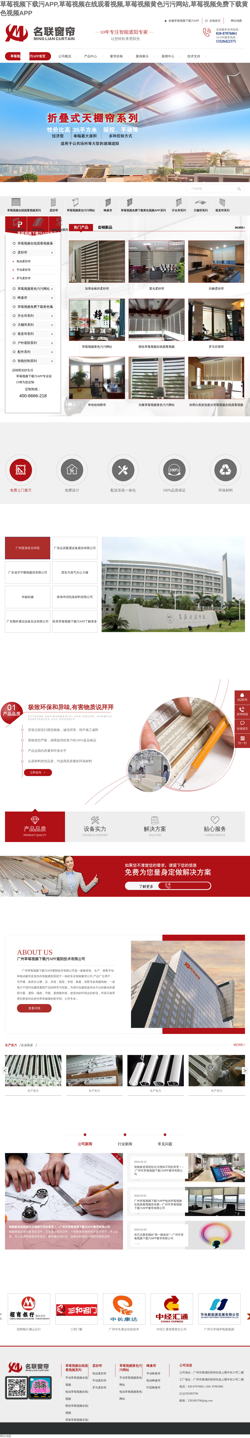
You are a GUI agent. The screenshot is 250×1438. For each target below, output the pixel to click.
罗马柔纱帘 (24, 278)
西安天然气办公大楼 (74, 572)
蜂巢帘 (22, 297)
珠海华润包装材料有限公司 (75, 597)
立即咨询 (35, 772)
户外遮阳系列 (27, 343)
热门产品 (81, 227)
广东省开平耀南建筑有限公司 (27, 572)
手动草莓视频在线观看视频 (79, 1381)
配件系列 (24, 352)
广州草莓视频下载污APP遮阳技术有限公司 (66, 954)
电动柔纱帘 (24, 261)
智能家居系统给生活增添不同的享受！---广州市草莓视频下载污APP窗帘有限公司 (159, 1170)
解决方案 (155, 826)
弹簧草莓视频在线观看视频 (79, 1423)
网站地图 (236, 20)
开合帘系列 (26, 315)
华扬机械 (28, 597)
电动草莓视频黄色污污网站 (133, 1395)
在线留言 (215, 20)
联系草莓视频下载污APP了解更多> (75, 626)
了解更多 (146, 887)
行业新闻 (125, 1142)
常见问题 (165, 1142)
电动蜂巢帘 (153, 1380)
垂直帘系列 (26, 333)
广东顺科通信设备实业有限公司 (28, 621)
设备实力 (95, 826)
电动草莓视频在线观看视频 (79, 1395)
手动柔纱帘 (24, 269)
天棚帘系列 (26, 324)
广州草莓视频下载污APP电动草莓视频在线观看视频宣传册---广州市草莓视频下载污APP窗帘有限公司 (159, 1204)
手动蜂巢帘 (153, 1373)
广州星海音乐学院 (28, 548)
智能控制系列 (27, 361)
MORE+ (239, 1045)
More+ (240, 227)
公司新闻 (85, 1142)
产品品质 (35, 826)
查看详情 (34, 1008)
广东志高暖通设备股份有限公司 (75, 548)
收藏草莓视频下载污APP (184, 20)
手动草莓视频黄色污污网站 (133, 1381)
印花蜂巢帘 (153, 1387)
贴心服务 (215, 826)
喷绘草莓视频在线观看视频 (79, 1409)
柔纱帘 (22, 252)
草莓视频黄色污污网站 (34, 288)
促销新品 (105, 227)
